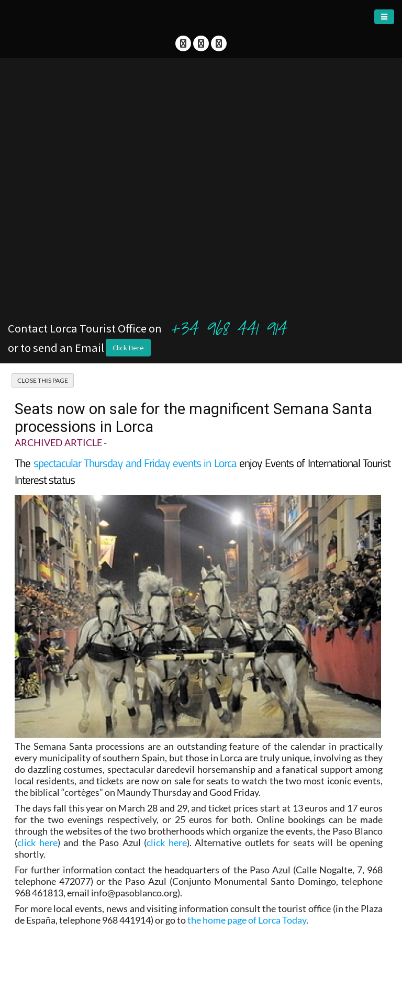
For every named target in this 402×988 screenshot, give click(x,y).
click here (37, 842)
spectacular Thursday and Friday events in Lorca (135, 462)
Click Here (128, 347)
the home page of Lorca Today (246, 920)
